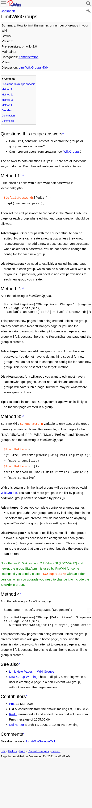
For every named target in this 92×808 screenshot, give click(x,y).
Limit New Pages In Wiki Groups (31, 667)
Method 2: (7, 94)
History (12, 746)
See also (7, 110)
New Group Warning (23, 672)
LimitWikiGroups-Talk (33, 67)
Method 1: (7, 89)
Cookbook (8, 11)
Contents (9, 78)
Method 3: (7, 99)
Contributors (8, 115)
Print (22, 746)
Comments (8, 120)
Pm (11, 699)
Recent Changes (38, 746)
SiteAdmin (32, 564)
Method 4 (7, 105)
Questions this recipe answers (18, 84)
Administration (28, 57)
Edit (3, 746)
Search (55, 746)
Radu (13, 710)
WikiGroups (71, 151)
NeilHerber (16, 720)
